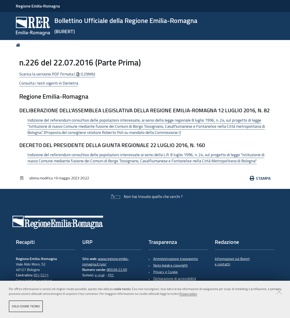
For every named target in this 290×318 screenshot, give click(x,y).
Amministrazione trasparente (175, 258)
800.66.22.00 (117, 269)
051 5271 (41, 275)
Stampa (260, 178)
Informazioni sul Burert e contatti (232, 261)
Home (19, 45)
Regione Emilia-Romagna (38, 6)
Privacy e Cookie (165, 272)
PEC (111, 275)
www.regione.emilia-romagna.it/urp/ (105, 261)
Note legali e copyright (170, 265)
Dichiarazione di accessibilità (174, 278)
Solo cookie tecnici (26, 306)
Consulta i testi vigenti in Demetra (48, 83)
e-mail (99, 275)
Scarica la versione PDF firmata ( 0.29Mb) (57, 74)
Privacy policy (188, 293)
